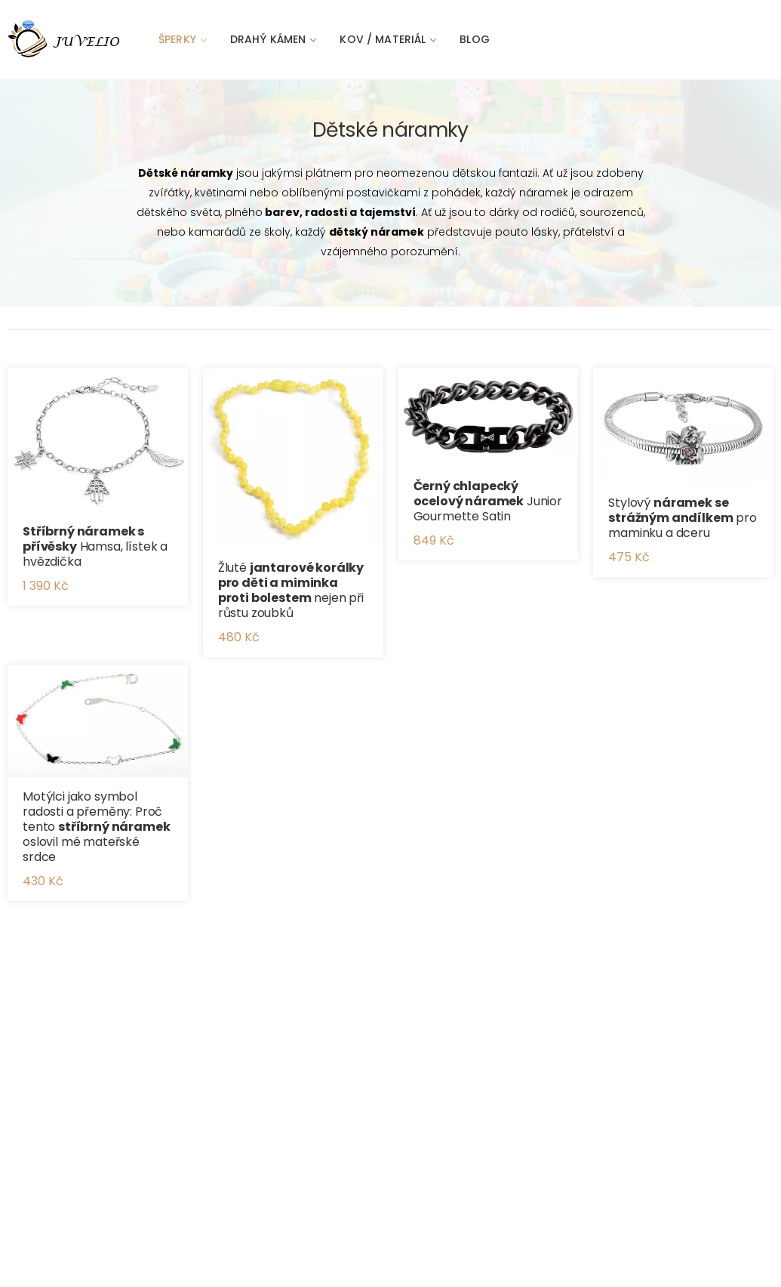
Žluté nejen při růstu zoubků (291, 590)
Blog (475, 39)
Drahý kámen (268, 39)
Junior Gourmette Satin (488, 501)
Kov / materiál (383, 39)
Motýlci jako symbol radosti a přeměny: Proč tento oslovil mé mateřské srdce (97, 827)
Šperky (177, 39)
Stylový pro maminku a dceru (682, 518)
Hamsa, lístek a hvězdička (95, 546)
